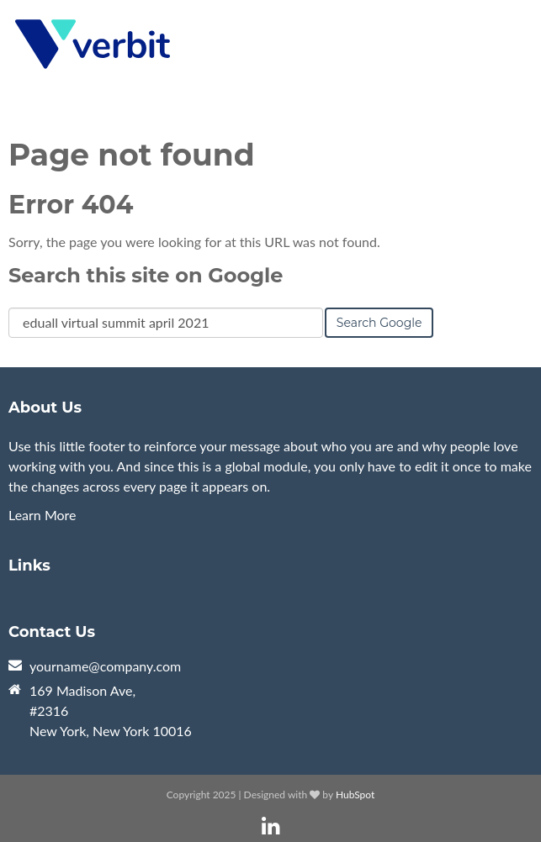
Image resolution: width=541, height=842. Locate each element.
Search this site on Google (145, 275)
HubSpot (355, 794)
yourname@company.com (105, 666)
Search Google (379, 322)
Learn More (42, 515)
